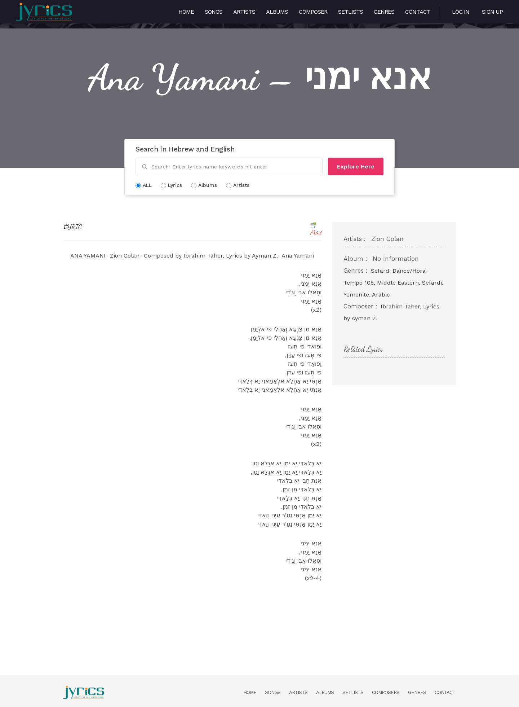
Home (186, 11)
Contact (417, 11)
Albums (277, 11)
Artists (244, 11)
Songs (213, 11)
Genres (384, 11)
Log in (460, 11)
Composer (313, 11)
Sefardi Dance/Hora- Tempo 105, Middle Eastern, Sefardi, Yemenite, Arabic (393, 282)
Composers (385, 692)
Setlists (350, 11)
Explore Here (355, 166)
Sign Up (492, 11)
